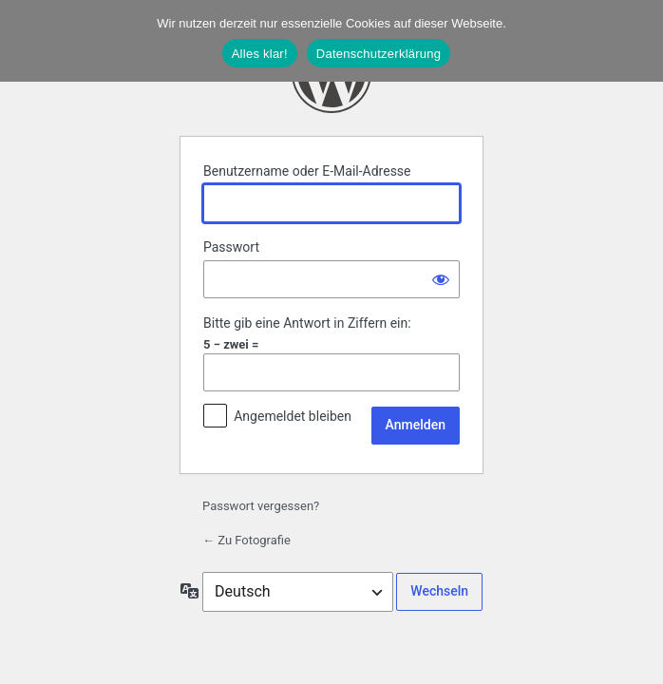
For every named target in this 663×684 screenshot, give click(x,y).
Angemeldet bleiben (292, 416)
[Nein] (639, 40)
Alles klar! (260, 54)
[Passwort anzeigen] (441, 279)
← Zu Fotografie (246, 540)
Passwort (231, 247)
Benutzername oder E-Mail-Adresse (307, 171)
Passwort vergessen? (260, 506)
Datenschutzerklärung (378, 54)
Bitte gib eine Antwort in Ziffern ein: (307, 323)
